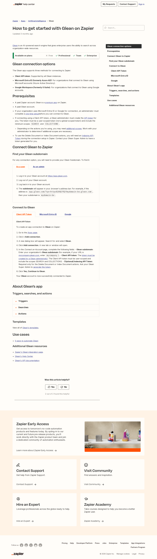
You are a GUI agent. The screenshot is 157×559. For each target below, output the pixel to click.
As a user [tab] (20, 166)
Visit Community (92, 484)
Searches (23, 307)
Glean (51, 21)
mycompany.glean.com (29, 255)
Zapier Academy (92, 520)
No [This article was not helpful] (65, 387)
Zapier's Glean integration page (29, 352)
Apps (23, 21)
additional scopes (74, 128)
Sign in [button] (141, 4)
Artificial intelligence (37, 21)
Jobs (104, 543)
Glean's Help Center (24, 356)
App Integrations (138, 543)
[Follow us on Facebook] (21, 545)
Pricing (64, 543)
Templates (124, 543)
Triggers (23, 301)
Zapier (15, 21)
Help (72, 543)
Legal (134, 554)
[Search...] (123, 27)
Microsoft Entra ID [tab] (48, 214)
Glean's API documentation (27, 360)
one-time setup (32, 114)
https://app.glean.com (57, 176)
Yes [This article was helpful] (52, 387)
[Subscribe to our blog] (40, 545)
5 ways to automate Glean (26, 341)
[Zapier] (17, 553)
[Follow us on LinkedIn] (26, 545)
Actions (22, 313)
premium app (51, 102)
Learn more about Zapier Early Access (35, 450)
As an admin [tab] (38, 166)
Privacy (141, 554)
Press (97, 543)
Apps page (32, 232)
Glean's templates (30, 328)
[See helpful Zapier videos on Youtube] (35, 545)
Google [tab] (68, 214)
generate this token (41, 267)
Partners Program (138, 547)
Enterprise (113, 543)
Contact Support (24, 484)
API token (88, 118)
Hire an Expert (23, 520)
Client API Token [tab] (24, 214)
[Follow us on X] (31, 545)
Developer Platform (84, 543)
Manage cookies (123, 554)
